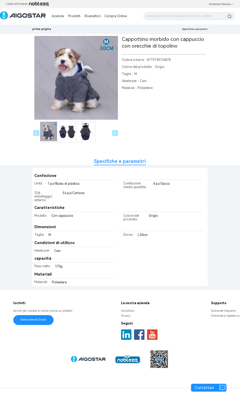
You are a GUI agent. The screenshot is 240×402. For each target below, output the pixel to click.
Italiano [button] (228, 4)
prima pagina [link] (41, 29)
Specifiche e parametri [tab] (120, 161)
